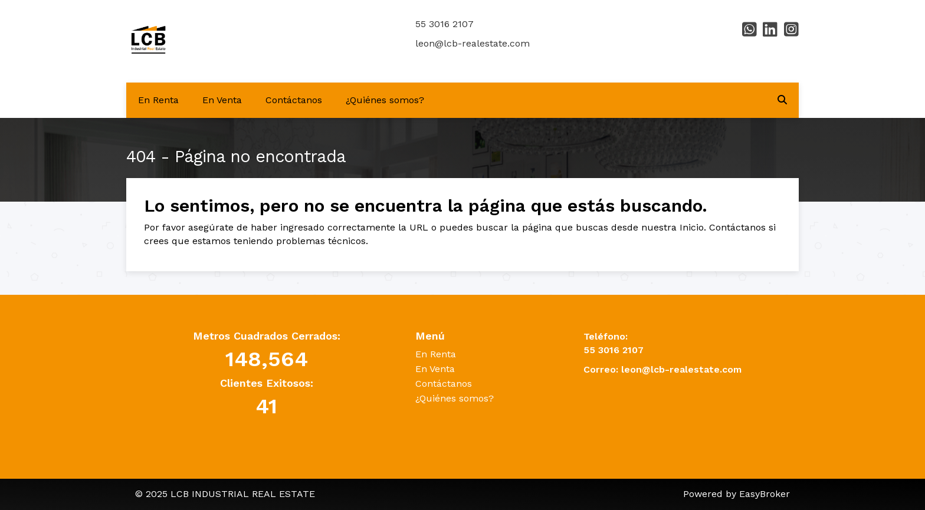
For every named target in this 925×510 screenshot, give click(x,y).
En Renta (158, 100)
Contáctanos (293, 100)
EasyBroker (764, 493)
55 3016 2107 (444, 23)
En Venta (222, 100)
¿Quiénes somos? (385, 100)
